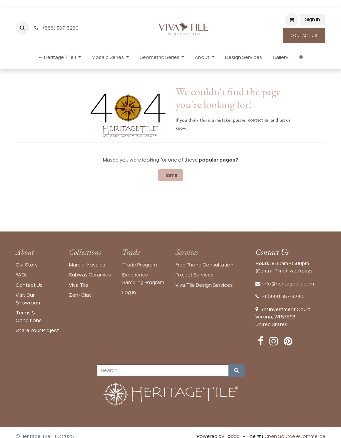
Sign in (312, 19)
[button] (22, 28)
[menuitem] (59, 58)
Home (170, 175)
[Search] (236, 370)
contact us (258, 120)
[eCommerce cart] (291, 19)
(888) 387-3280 (57, 27)
